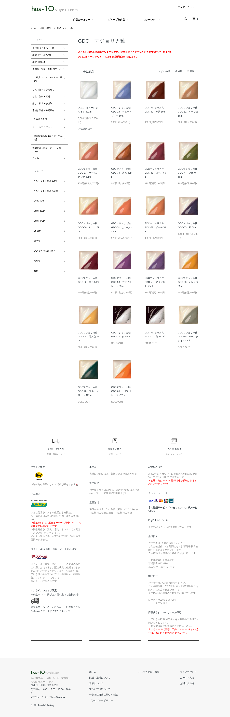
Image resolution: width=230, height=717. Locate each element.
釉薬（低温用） (49, 28)
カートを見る (190, 677)
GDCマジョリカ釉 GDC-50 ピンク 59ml (89, 227)
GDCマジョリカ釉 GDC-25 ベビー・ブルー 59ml (122, 111)
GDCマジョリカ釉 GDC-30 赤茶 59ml (155, 111)
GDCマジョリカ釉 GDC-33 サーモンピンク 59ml (89, 172)
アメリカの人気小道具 (43, 222)
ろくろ (35, 150)
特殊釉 (35, 229)
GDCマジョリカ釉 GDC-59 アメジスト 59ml (155, 282)
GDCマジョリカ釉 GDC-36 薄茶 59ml (122, 172)
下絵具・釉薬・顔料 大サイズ (47, 69)
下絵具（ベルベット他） (44, 48)
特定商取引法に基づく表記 (117, 694)
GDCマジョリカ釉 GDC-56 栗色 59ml (89, 282)
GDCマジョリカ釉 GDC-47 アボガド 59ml (189, 172)
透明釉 (35, 215)
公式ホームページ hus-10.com (48, 693)
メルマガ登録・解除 (157, 672)
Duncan (36, 208)
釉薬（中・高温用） (42, 55)
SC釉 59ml (37, 186)
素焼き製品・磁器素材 (43, 107)
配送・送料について (113, 677)
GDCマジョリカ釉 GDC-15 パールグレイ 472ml (189, 336)
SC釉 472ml (38, 200)
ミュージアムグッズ (42, 122)
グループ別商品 (116, 19)
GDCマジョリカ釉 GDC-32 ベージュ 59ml (189, 111)
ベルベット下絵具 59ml (43, 171)
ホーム (34, 28)
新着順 (190, 71)
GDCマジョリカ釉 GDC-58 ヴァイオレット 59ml (122, 282)
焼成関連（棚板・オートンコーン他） (47, 141)
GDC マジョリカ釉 (69, 28)
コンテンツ (149, 19)
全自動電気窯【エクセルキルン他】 (47, 131)
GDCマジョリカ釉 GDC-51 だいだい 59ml (122, 227)
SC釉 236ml (38, 193)
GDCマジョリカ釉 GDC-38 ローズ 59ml (155, 172)
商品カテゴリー (81, 19)
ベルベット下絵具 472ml (44, 178)
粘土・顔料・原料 (41, 94)
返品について (110, 683)
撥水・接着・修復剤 (42, 100)
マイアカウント (186, 7)
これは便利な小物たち (43, 87)
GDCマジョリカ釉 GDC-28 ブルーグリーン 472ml (89, 391)
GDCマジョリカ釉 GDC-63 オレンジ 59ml (189, 282)
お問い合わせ (190, 683)
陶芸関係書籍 (39, 115)
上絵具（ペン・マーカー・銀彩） (46, 78)
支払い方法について (113, 689)
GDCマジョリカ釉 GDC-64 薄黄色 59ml (89, 336)
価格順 (178, 71)
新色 (34, 237)
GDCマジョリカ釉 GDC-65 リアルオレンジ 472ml (122, 391)
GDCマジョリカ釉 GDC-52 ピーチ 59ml (155, 227)
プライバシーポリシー (115, 700)
